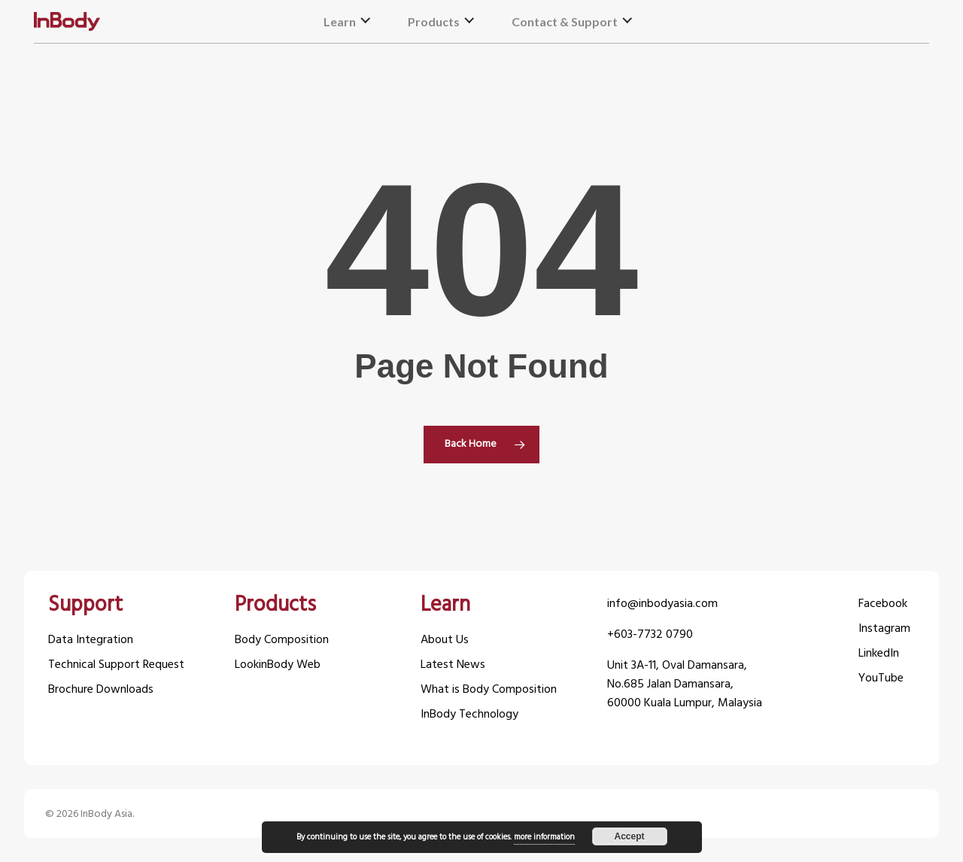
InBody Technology (469, 715)
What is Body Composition (489, 690)
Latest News (453, 665)
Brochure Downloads (100, 690)
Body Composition (282, 640)
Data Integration (90, 640)
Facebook (882, 604)
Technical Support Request (116, 665)
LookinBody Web (277, 665)
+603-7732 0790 (650, 635)
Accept (629, 836)
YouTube (881, 678)
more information (544, 837)
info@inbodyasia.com (662, 604)
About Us (445, 640)
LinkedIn (878, 654)
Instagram (884, 629)
